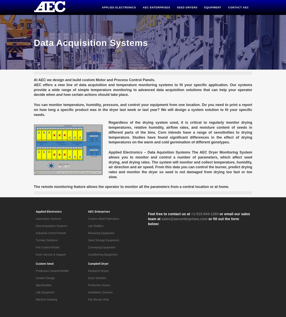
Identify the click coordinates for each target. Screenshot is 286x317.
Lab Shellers (95, 226)
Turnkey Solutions (47, 240)
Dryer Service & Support (51, 254)
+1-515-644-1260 (205, 214)
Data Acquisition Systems (51, 226)
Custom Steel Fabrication (103, 218)
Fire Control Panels (48, 247)
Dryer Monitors (97, 278)
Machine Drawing (46, 299)
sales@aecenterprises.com (184, 219)
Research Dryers (98, 270)
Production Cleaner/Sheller (52, 270)
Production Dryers (99, 285)
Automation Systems (48, 218)
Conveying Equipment (101, 247)
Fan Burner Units (98, 299)
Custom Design (45, 278)
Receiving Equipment (101, 233)
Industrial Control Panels (51, 233)
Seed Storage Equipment (103, 240)
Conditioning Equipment (103, 254)
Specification (43, 285)
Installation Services (100, 292)
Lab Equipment (45, 292)
